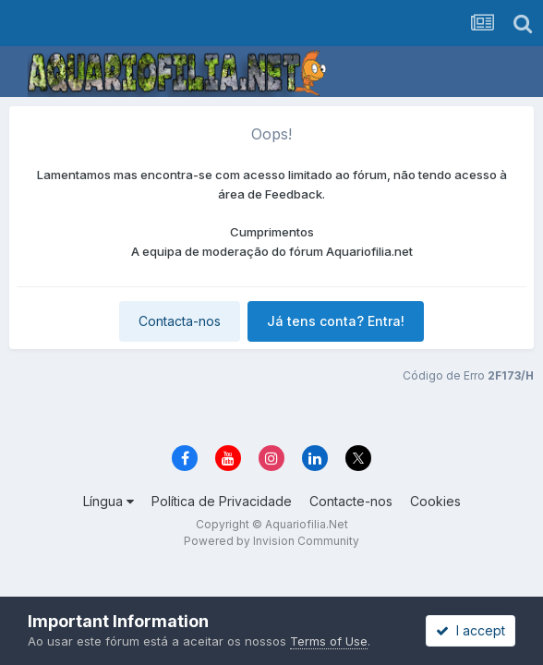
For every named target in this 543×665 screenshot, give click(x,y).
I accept (470, 630)
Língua (108, 501)
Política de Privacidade (221, 501)
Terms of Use (329, 641)
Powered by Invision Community (271, 541)
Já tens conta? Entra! (335, 321)
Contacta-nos (180, 321)
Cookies (435, 501)
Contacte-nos (350, 501)
